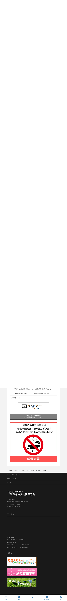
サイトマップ (11, 478)
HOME (19, 598)
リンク (9, 482)
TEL (61, 598)
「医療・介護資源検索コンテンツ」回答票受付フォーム (31, 393)
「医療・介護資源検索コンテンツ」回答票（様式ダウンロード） (34, 389)
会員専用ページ (15, 398)
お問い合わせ (47, 598)
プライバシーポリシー (14, 475)
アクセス (32, 598)
